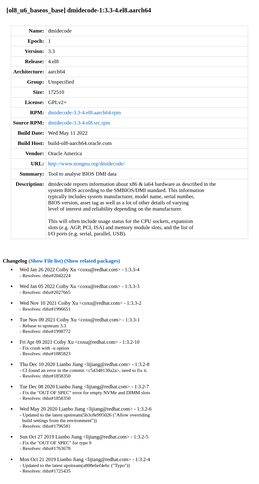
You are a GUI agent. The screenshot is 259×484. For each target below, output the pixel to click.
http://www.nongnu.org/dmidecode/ (86, 164)
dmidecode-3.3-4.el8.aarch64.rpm (84, 113)
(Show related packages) (92, 261)
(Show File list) (46, 261)
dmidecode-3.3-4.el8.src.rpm (79, 123)
